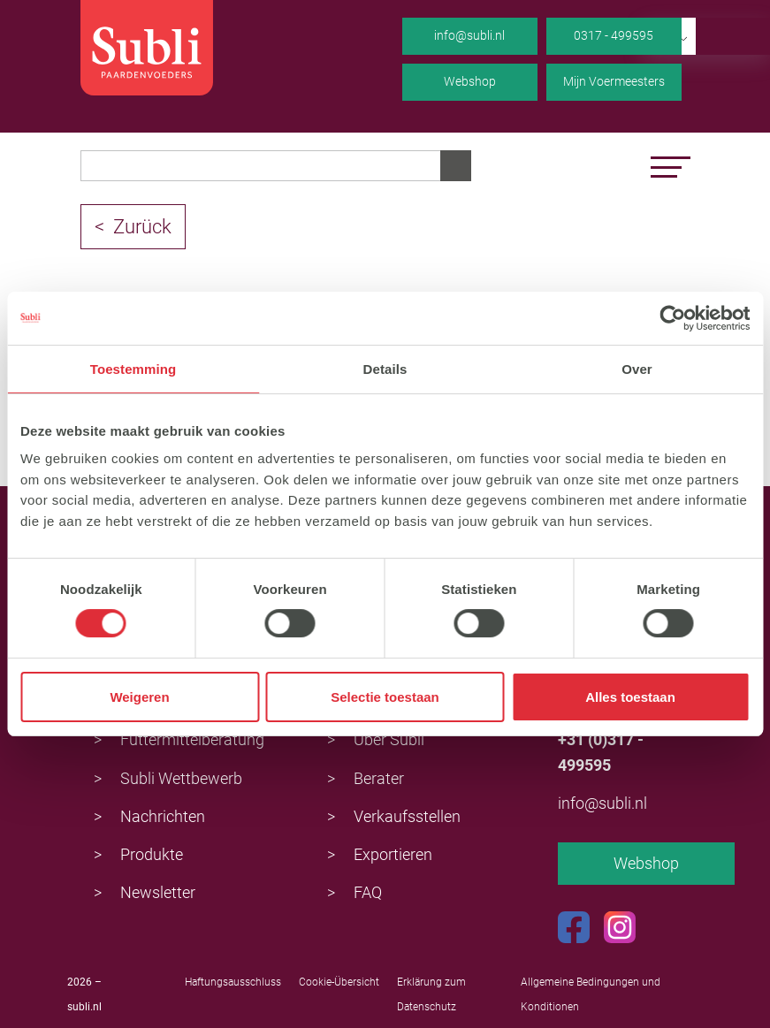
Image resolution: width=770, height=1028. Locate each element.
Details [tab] (385, 369)
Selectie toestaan (385, 696)
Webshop (470, 81)
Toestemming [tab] (133, 369)
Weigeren (139, 696)
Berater (379, 778)
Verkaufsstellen (407, 816)
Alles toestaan (630, 696)
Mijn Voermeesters (614, 81)
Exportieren (393, 854)
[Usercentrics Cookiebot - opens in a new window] (672, 318)
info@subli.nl (469, 35)
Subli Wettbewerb (181, 778)
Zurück (142, 227)
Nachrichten (162, 816)
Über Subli (389, 739)
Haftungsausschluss (233, 982)
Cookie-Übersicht (339, 982)
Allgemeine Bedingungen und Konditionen (590, 994)
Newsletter (157, 892)
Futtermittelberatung (192, 739)
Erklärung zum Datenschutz (431, 994)
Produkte (151, 854)
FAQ (368, 892)
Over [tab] (636, 369)
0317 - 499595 (613, 35)
